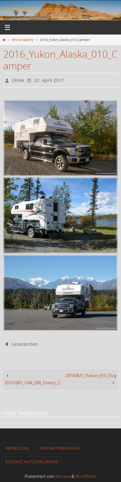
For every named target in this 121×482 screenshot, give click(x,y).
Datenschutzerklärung (31, 461)
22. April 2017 (49, 80)
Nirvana (62, 476)
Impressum (17, 448)
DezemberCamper (32, 9)
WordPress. (86, 476)
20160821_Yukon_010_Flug (91, 379)
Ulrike (18, 80)
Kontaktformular (59, 448)
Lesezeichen (25, 344)
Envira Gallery (23, 39)
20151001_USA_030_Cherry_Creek (33, 379)
